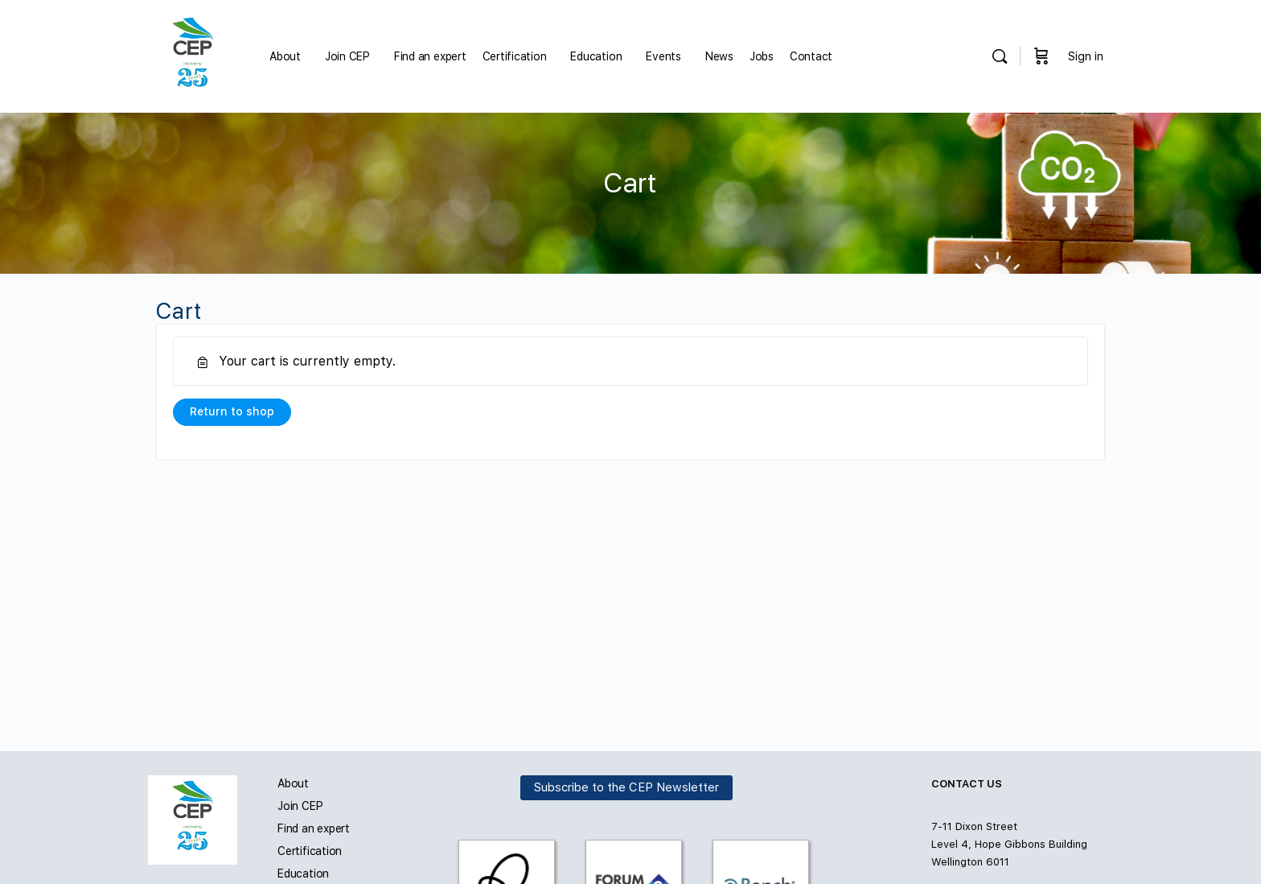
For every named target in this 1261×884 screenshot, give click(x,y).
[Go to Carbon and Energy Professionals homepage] (192, 54)
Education (303, 873)
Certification (309, 851)
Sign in (1085, 56)
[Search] (1000, 56)
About (293, 783)
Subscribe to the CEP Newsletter (626, 787)
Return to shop (232, 411)
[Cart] (1041, 56)
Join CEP (299, 805)
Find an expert (313, 828)
